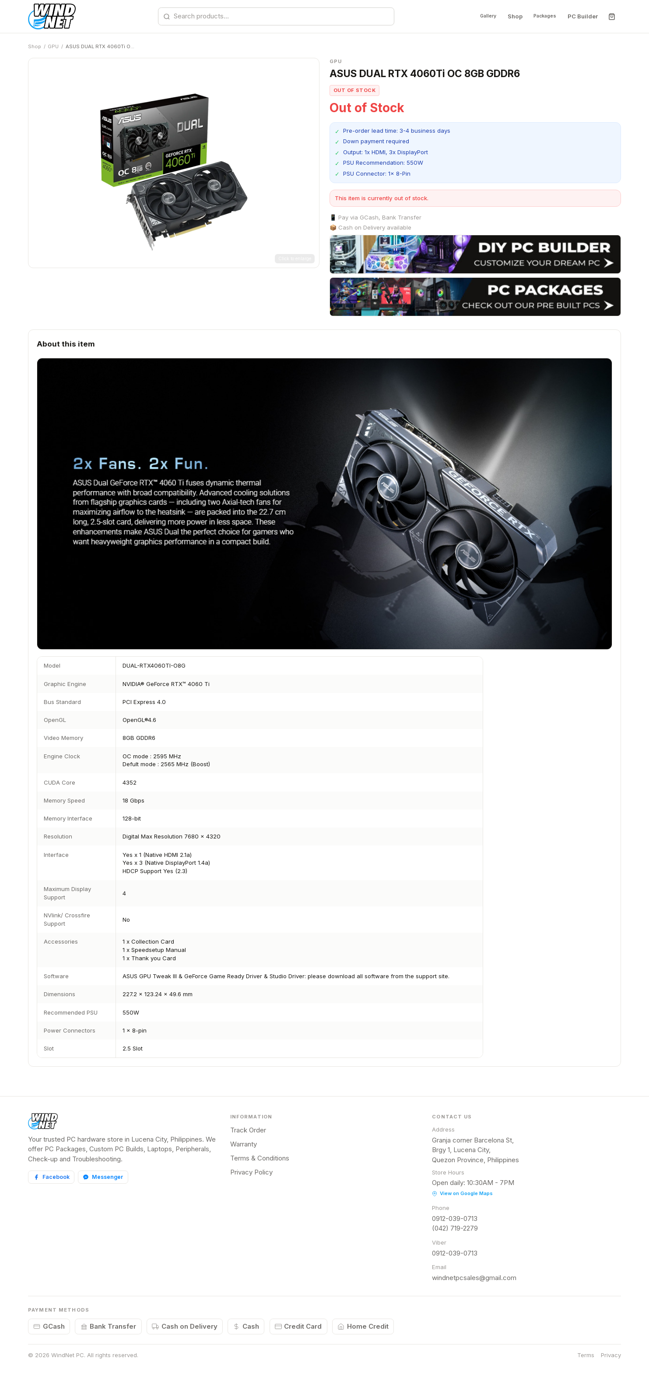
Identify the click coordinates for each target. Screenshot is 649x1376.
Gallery (474, 16)
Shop (505, 16)
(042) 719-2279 (455, 1228)
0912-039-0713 (454, 1218)
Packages (540, 16)
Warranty (243, 1144)
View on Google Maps (462, 1193)
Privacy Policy (251, 1172)
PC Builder (583, 16)
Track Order (248, 1130)
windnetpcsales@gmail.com (474, 1277)
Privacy (611, 1354)
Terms (585, 1354)
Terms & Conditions (259, 1158)
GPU (53, 46)
